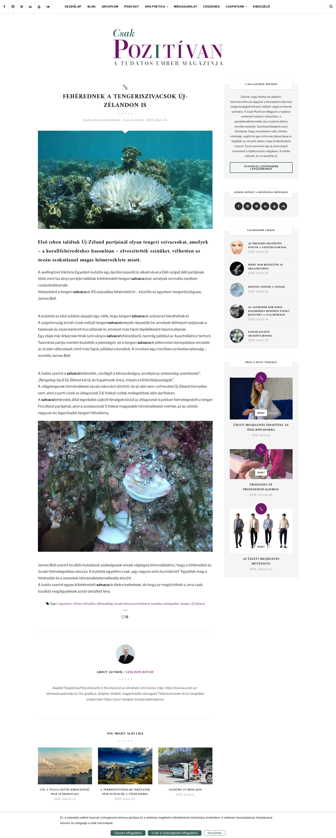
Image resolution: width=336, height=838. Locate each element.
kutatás (156, 603)
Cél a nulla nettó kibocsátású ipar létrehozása (65, 792)
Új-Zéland (198, 603)
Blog (91, 6)
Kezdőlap (73, 6)
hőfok (77, 603)
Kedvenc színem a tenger (266, 287)
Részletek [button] (215, 833)
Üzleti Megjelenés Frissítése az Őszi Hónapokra (261, 427)
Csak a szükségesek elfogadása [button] (175, 833)
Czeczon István (140, 672)
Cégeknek (211, 6)
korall (118, 603)
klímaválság (105, 603)
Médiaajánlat (185, 6)
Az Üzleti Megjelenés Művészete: (261, 561)
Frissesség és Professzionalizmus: (261, 487)
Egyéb (87, 120)
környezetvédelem (136, 603)
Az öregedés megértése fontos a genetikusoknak (267, 245)
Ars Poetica (155, 6)
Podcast (131, 6)
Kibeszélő (261, 6)
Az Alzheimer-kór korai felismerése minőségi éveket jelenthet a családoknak (269, 311)
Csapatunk (235, 6)
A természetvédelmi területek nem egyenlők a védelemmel (125, 792)
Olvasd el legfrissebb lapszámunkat (261, 167)
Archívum (110, 6)
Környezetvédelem (106, 120)
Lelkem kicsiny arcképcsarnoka (260, 334)
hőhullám (88, 603)
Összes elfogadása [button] (128, 833)
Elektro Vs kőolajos (185, 790)
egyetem (65, 603)
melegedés (171, 603)
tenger (185, 603)
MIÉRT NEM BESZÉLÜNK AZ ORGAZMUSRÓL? (265, 267)
